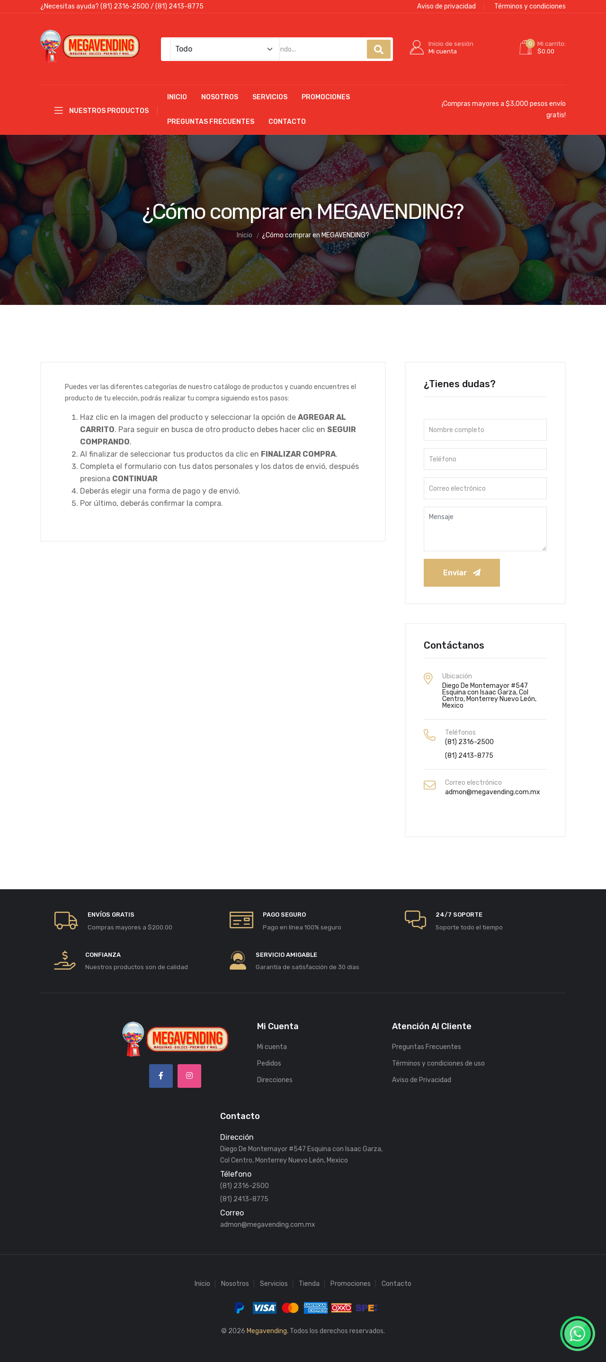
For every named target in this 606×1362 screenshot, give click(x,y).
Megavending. (267, 1325)
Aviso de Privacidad (421, 1074)
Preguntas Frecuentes (210, 116)
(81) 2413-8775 (179, 6)
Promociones (326, 91)
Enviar (462, 567)
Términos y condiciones (530, 6)
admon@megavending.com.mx (492, 786)
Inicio (177, 91)
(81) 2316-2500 (124, 6)
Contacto (287, 116)
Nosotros (219, 91)
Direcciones (275, 1074)
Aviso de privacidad (446, 6)
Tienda (309, 1278)
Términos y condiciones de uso (438, 1058)
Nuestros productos (101, 104)
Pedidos (269, 1058)
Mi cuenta (272, 1041)
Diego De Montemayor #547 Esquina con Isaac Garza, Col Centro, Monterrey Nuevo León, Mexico (489, 690)
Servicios (269, 91)
